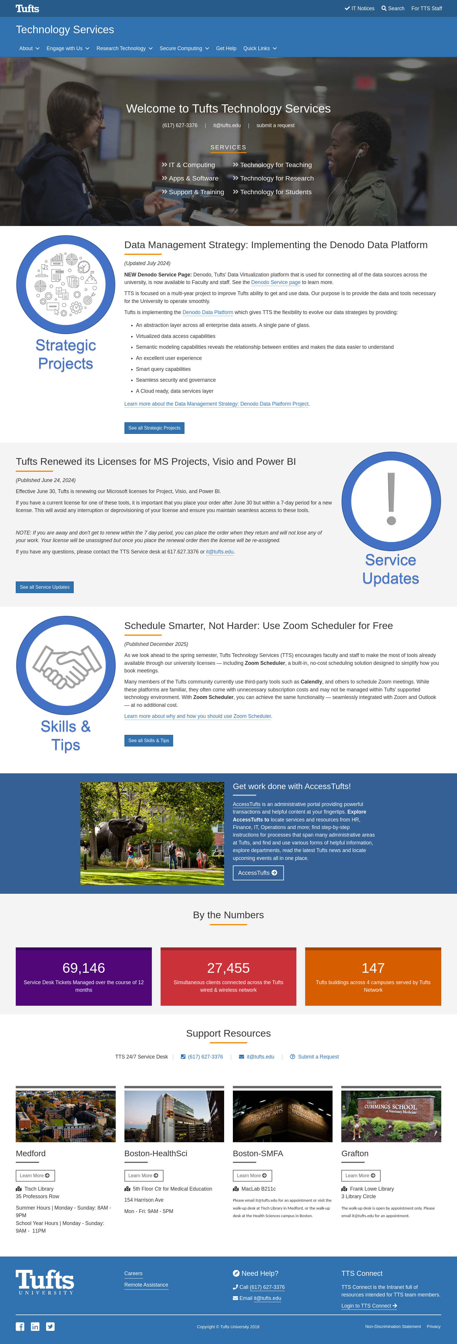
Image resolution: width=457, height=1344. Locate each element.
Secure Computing (182, 48)
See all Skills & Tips (149, 740)
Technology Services (65, 30)
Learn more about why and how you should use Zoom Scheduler (197, 716)
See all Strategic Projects (155, 427)
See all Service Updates (45, 587)
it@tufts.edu (227, 125)
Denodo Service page (275, 282)
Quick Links (257, 48)
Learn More (35, 1175)
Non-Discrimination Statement (393, 1326)
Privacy (434, 1326)
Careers (133, 1273)
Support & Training (196, 192)
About (26, 48)
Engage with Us (65, 48)
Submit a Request (314, 1057)
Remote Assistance (146, 1285)
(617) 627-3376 (179, 125)
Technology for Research (277, 178)
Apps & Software (194, 178)
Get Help (226, 48)
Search (396, 8)
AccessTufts (247, 804)
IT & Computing (192, 165)
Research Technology (121, 48)
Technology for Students (276, 192)
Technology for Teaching (276, 165)
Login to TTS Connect (369, 1306)
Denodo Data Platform (207, 312)
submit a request (276, 125)
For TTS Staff (427, 8)
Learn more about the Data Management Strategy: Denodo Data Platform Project (216, 404)
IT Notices (363, 8)
